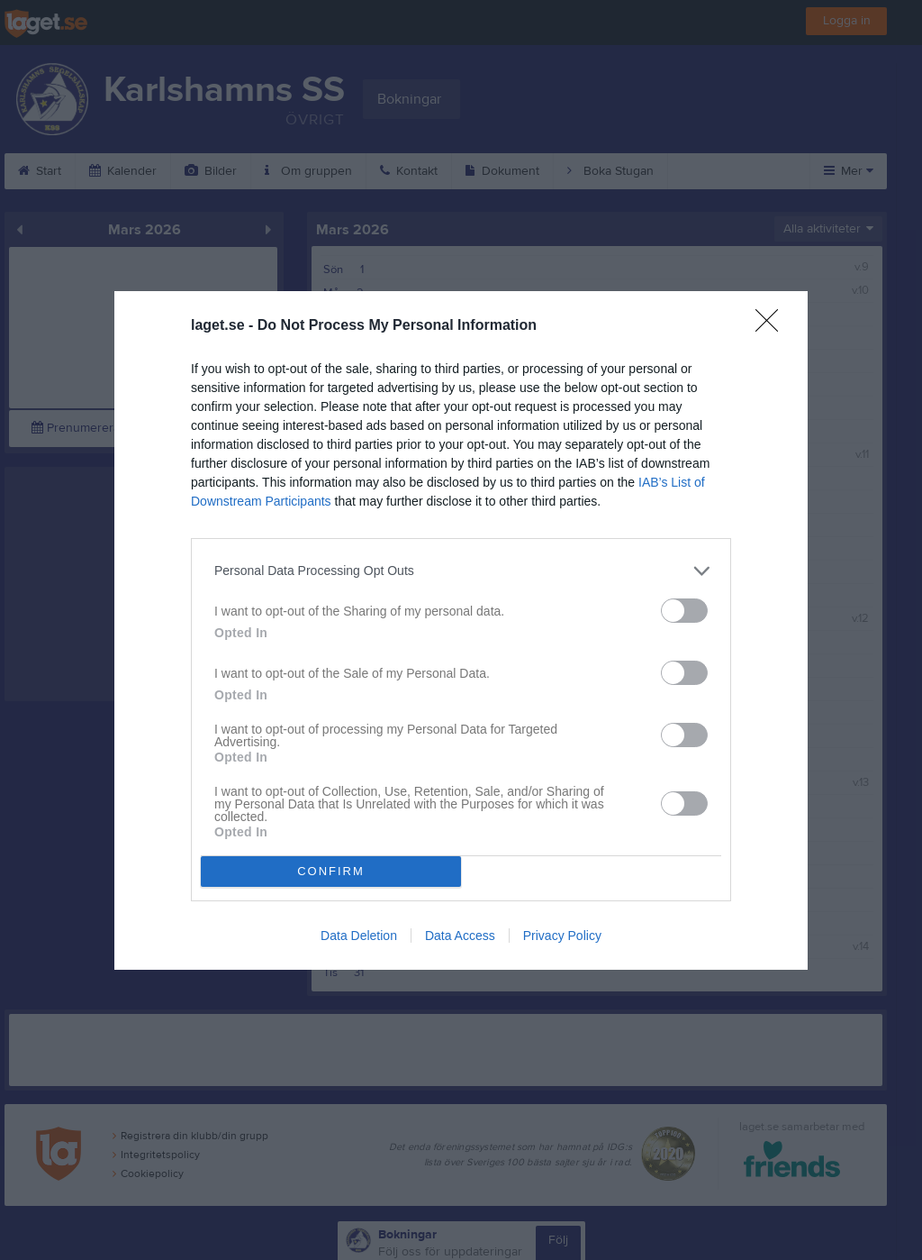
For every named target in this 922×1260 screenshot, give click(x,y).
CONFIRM (331, 871)
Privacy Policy (562, 935)
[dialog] (461, 630)
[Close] (772, 326)
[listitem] (461, 571)
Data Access (460, 935)
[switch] (684, 610)
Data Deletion (359, 935)
